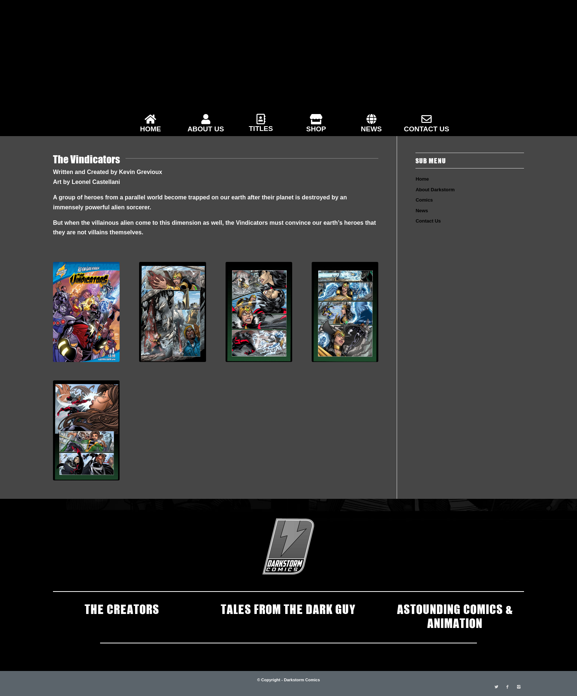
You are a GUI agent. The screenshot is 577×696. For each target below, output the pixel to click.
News (421, 210)
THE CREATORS (122, 608)
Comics (424, 200)
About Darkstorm (434, 189)
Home (422, 179)
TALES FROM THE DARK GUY (288, 608)
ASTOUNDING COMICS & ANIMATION (455, 615)
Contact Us (428, 221)
